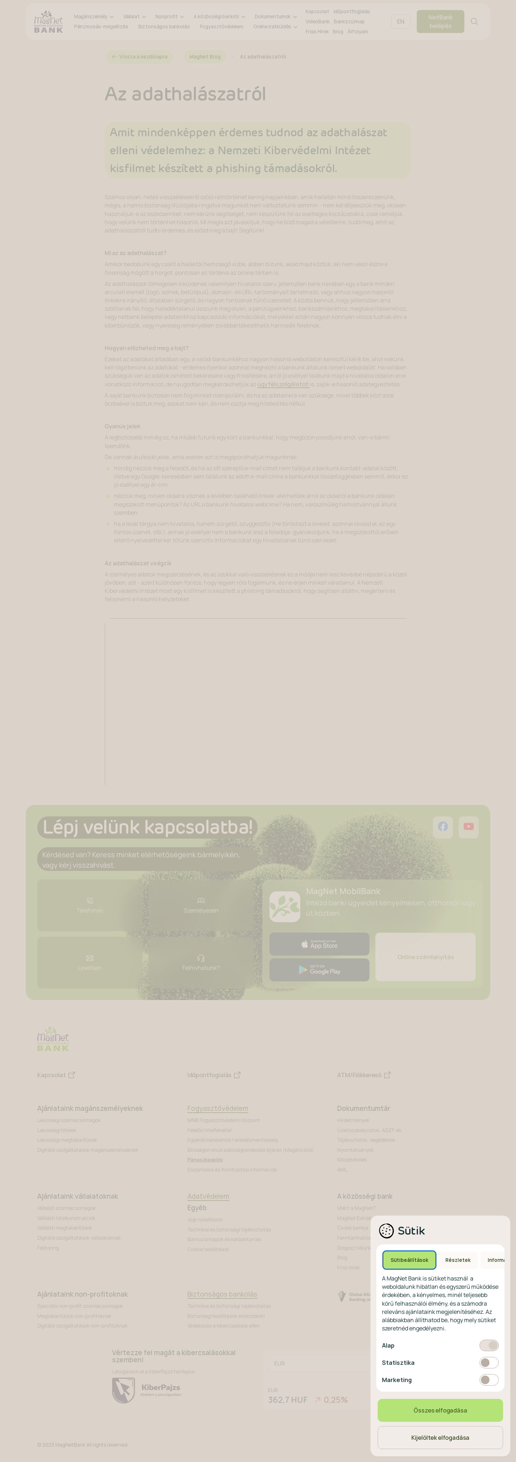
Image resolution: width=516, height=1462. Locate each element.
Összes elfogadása (440, 1410)
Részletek (457, 1260)
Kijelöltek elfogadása (440, 1438)
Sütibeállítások (409, 1260)
